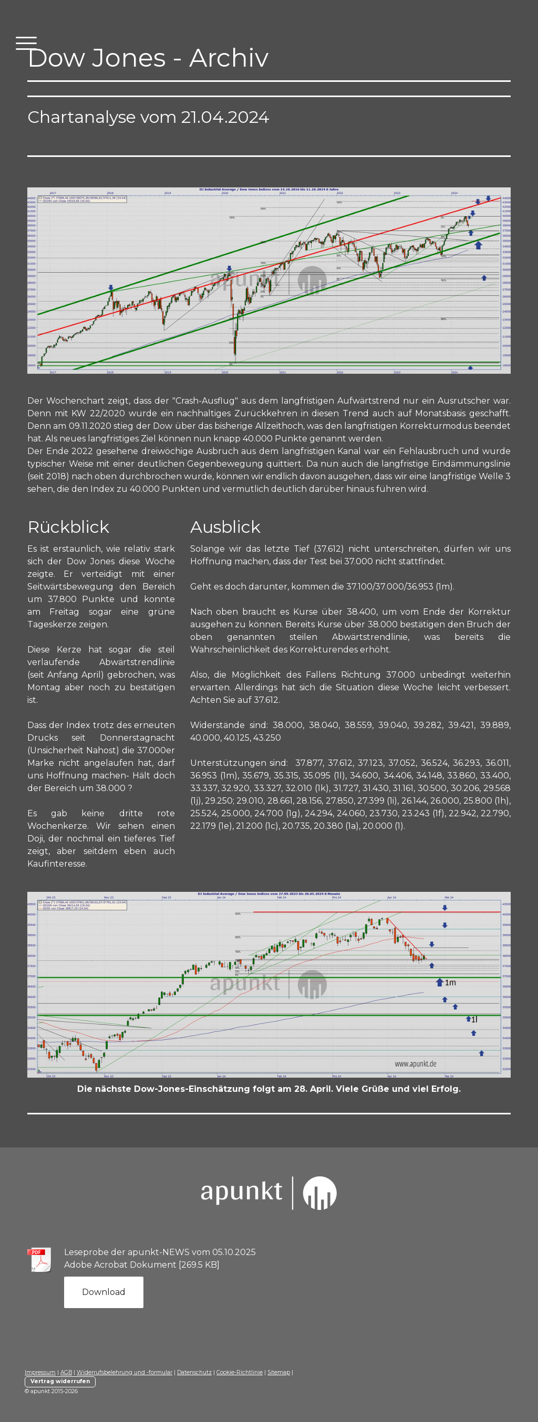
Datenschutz (194, 1372)
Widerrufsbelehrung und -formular (124, 1372)
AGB (66, 1372)
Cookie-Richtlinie (239, 1372)
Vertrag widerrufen (60, 1381)
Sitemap (278, 1372)
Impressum (40, 1372)
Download (104, 1292)
